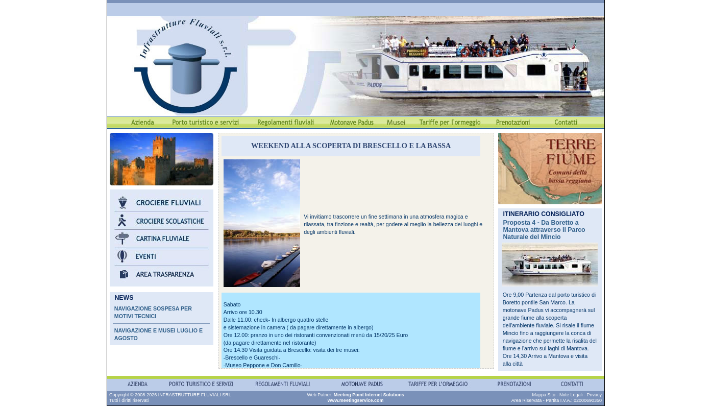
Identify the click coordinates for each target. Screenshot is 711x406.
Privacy (594, 394)
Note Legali (571, 394)
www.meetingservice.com (356, 400)
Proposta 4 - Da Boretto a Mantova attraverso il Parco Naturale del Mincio (544, 230)
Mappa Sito (543, 394)
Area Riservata (526, 400)
